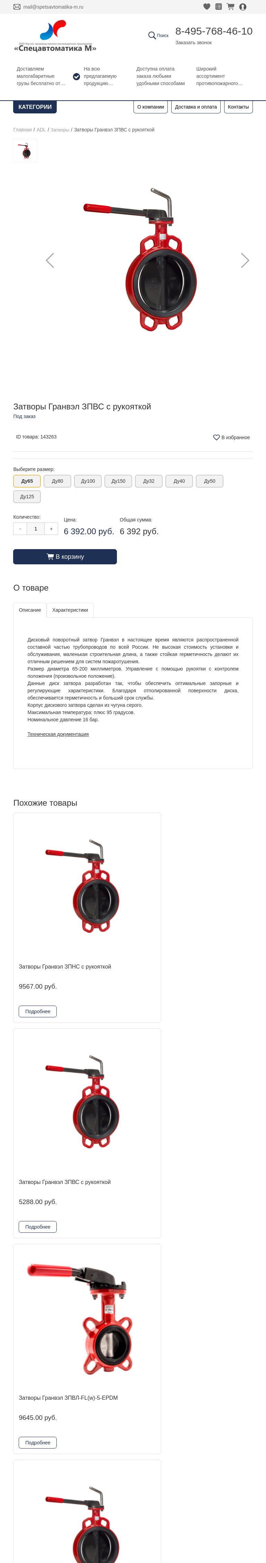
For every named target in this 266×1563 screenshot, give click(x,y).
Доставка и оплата (196, 107)
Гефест (85, 1395)
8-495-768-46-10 (214, 31)
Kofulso (85, 1384)
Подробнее (38, 946)
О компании (150, 107)
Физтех (85, 1418)
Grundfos (87, 1429)
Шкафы (86, 1440)
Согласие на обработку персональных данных (70, 1518)
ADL (41, 129)
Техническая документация (58, 734)
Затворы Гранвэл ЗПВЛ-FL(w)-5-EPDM (213, 897)
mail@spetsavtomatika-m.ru (53, 7)
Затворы (60, 129)
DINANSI (87, 1362)
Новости (29, 1384)
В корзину (65, 556)
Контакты (238, 107)
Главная (22, 129)
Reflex (84, 1406)
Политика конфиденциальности (54, 1509)
